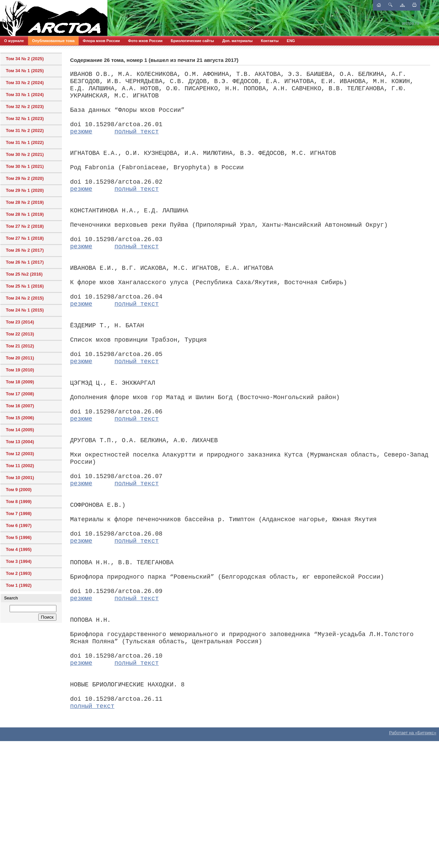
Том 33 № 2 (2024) (25, 82)
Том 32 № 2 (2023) (25, 106)
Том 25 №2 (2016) (24, 274)
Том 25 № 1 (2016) (25, 286)
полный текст (137, 131)
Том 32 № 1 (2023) (25, 118)
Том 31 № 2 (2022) (25, 130)
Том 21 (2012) (20, 345)
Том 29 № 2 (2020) (25, 178)
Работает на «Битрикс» (412, 732)
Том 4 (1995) (18, 549)
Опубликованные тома (53, 41)
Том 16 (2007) (20, 405)
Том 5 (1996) (18, 537)
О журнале (14, 41)
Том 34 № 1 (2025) (25, 70)
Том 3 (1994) (18, 561)
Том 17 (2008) (20, 393)
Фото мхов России (145, 41)
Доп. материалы (237, 41)
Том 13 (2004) (20, 441)
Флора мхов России (101, 41)
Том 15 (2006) (20, 417)
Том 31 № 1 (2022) (25, 142)
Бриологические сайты (192, 41)
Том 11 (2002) (20, 465)
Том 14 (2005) (20, 429)
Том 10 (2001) (20, 477)
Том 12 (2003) (20, 453)
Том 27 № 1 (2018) (25, 238)
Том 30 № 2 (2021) (25, 154)
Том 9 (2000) (18, 489)
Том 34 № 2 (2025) (25, 58)
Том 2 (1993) (18, 573)
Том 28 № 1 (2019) (25, 214)
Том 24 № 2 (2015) (25, 298)
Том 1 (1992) (18, 585)
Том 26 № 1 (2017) (25, 262)
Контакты (270, 41)
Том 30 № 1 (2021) (25, 166)
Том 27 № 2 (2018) (25, 226)
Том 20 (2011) (20, 357)
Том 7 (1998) (18, 513)
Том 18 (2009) (20, 381)
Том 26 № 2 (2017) (25, 250)
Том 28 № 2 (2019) (25, 202)
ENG (291, 41)
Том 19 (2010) (20, 369)
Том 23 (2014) (20, 322)
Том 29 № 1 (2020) (25, 190)
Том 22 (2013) (20, 334)
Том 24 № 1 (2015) (25, 310)
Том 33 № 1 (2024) (25, 94)
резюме (81, 131)
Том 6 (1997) (18, 525)
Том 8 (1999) (18, 501)
